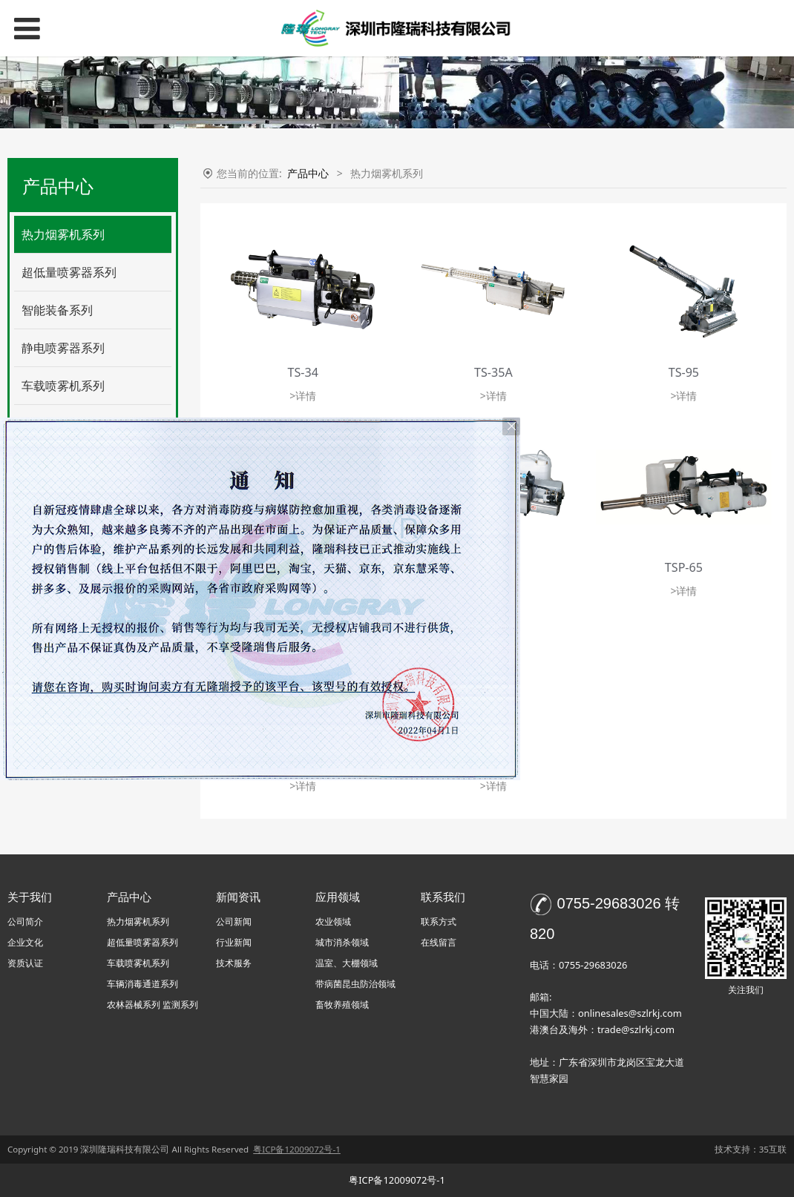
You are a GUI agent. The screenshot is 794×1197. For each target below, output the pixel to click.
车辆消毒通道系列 (142, 983)
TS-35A (493, 372)
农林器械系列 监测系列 (152, 1004)
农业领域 (333, 921)
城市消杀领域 (342, 942)
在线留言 (438, 942)
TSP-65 (684, 567)
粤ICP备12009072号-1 (397, 1180)
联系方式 (438, 921)
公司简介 (25, 921)
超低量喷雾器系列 (69, 272)
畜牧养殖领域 (342, 1004)
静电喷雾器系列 (63, 348)
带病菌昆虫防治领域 (355, 983)
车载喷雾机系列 (63, 385)
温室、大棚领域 (346, 963)
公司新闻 (234, 921)
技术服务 (234, 963)
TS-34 (303, 372)
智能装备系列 (57, 310)
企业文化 (25, 942)
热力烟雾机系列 (63, 234)
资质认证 (25, 963)
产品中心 (308, 173)
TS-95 (684, 372)
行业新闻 (234, 942)
